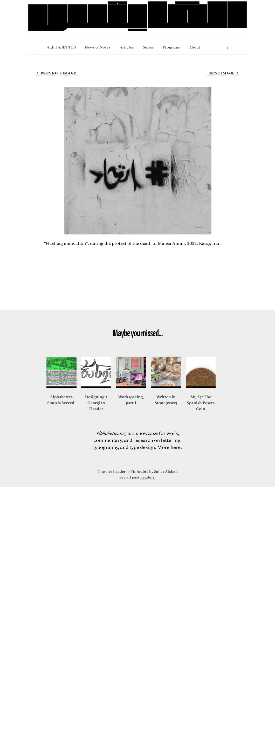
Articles (127, 47)
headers (147, 477)
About (194, 47)
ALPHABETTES (61, 47)
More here (169, 447)
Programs (171, 47)
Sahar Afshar (165, 471)
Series (148, 47)
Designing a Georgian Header (96, 402)
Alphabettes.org (111, 433)
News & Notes (98, 47)
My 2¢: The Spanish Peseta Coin (201, 402)
